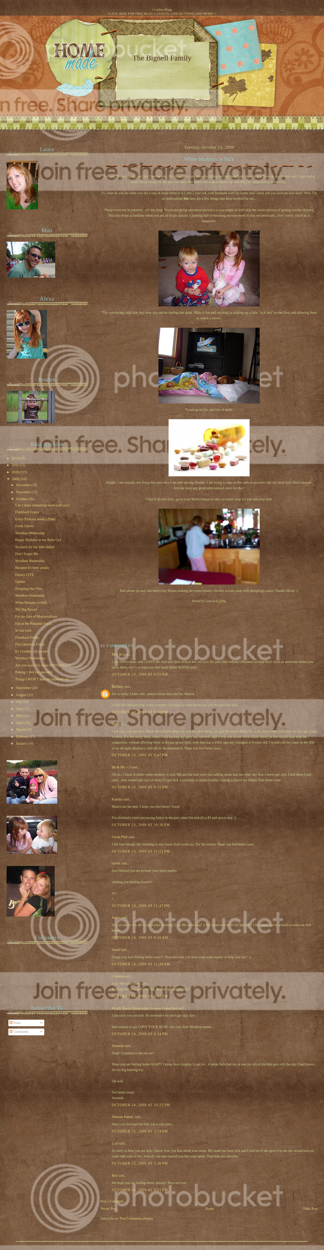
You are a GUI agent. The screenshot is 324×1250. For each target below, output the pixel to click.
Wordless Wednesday (30, 533)
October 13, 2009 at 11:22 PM (141, 851)
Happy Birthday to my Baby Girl (38, 540)
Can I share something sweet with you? (42, 505)
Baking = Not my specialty (34, 672)
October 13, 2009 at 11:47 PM (141, 906)
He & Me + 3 (121, 767)
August (21, 695)
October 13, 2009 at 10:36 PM (141, 825)
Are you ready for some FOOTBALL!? (42, 665)
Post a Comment (112, 1201)
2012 (16, 458)
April (20, 723)
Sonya (116, 918)
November (24, 492)
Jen (114, 724)
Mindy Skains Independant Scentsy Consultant (144, 1008)
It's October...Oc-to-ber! (32, 651)
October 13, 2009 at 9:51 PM (140, 787)
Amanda (118, 1046)
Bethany (118, 686)
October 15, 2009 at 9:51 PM (140, 1190)
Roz (114, 1175)
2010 (16, 472)
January (22, 743)
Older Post (310, 1209)
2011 (15, 465)
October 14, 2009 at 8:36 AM (140, 938)
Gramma (118, 976)
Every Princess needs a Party (35, 519)
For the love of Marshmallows (36, 616)
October (22, 499)
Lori (115, 1143)
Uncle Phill (120, 837)
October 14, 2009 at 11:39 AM (141, 964)
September (24, 688)
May (19, 716)
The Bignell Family (162, 58)
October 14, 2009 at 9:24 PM (140, 1034)
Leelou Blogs (163, 9)
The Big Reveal (26, 609)
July (19, 702)
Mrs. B (117, 654)
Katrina (117, 799)
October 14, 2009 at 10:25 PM (141, 1105)
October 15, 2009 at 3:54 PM (140, 1131)
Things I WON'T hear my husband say (42, 679)
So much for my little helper (35, 547)
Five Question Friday (30, 644)
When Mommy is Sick (209, 159)
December (23, 485)
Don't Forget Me (26, 554)
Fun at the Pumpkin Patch (33, 624)
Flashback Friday (27, 512)
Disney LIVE (24, 575)
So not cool (23, 630)
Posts (15, 1023)
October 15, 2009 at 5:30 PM (140, 1163)
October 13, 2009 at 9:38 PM (140, 712)
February (22, 737)
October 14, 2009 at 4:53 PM (140, 996)
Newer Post (108, 1209)
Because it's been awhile (32, 568)
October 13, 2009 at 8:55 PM (140, 674)
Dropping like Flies (28, 589)
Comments (18, 1032)
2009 (16, 479)
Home (209, 1209)
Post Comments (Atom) (136, 1218)
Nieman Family (123, 1117)
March (21, 729)
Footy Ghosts (24, 526)
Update (20, 582)
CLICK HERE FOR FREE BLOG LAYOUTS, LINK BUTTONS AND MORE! (160, 13)
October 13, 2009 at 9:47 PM (140, 755)
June (19, 709)
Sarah (116, 950)
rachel (116, 863)
